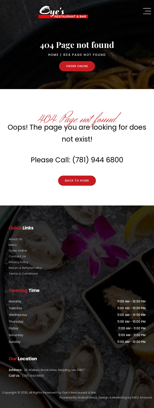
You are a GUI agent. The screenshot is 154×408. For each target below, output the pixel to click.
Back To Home (77, 181)
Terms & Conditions (23, 273)
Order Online (77, 66)
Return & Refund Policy (25, 268)
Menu (13, 245)
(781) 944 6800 (97, 160)
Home (53, 55)
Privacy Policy (18, 262)
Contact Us (17, 256)
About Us (15, 239)
